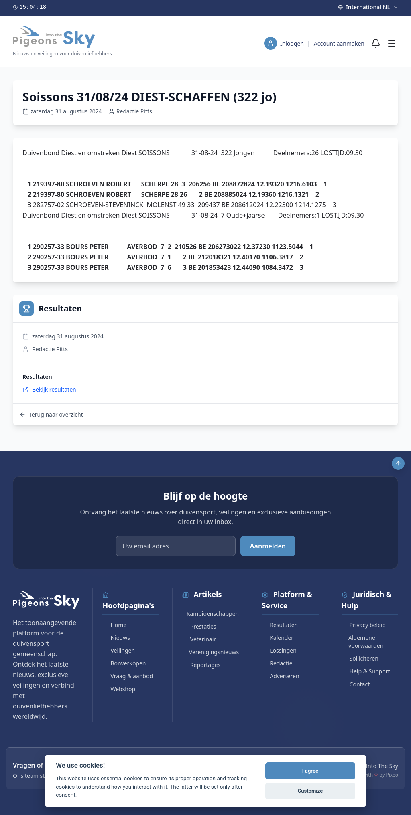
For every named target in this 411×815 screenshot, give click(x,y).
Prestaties (199, 626)
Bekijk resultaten (49, 389)
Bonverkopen (124, 663)
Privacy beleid (364, 625)
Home (114, 625)
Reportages (201, 665)
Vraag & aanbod (127, 676)
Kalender (277, 637)
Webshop (118, 689)
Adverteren (280, 676)
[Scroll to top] (398, 463)
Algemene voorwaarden (363, 641)
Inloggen (292, 43)
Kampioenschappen (210, 613)
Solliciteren (360, 658)
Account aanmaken (339, 43)
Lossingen (279, 650)
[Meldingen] (375, 43)
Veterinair (199, 639)
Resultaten (280, 625)
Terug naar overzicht (51, 414)
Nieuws (116, 637)
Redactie (277, 663)
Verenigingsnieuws (210, 652)
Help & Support (366, 671)
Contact (356, 684)
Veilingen (118, 650)
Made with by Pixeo (373, 775)
